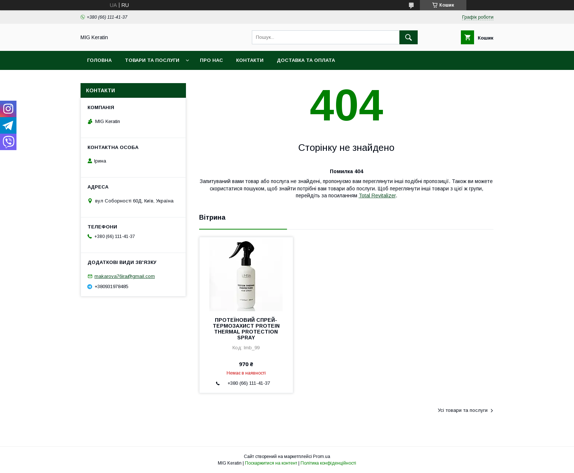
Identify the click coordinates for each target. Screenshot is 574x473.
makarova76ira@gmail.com (124, 276)
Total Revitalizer (377, 195)
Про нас (211, 60)
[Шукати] (408, 37)
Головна (99, 60)
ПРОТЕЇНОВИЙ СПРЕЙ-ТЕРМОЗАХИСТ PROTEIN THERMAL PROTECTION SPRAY (246, 328)
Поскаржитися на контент (271, 463)
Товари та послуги (152, 60)
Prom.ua (321, 456)
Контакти (250, 60)
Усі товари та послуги (463, 410)
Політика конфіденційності (328, 463)
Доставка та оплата (306, 60)
